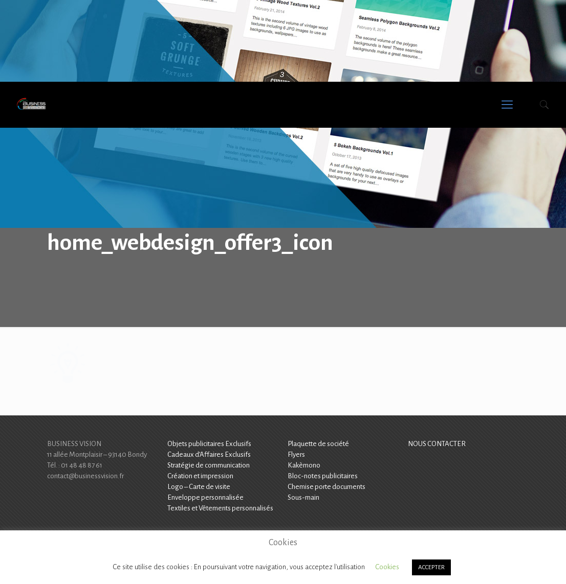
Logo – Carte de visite (198, 486)
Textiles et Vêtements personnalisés (220, 508)
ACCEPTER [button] (431, 567)
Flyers (296, 454)
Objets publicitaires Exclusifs (209, 444)
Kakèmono (304, 465)
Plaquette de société (318, 444)
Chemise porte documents (326, 486)
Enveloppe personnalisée (205, 497)
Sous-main (303, 497)
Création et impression (200, 476)
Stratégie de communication (208, 465)
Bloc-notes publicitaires (323, 476)
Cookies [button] (387, 567)
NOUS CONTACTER (437, 444)
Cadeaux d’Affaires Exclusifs (209, 454)
